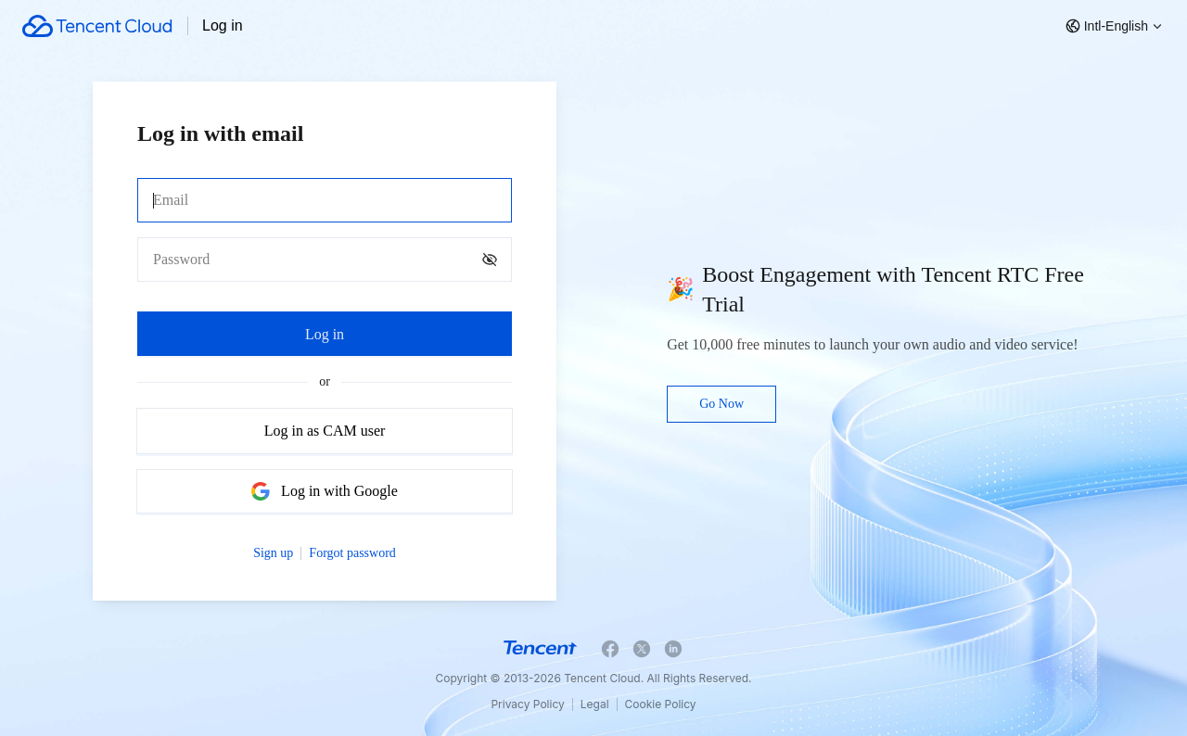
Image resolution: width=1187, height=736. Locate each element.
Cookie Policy (660, 704)
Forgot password (352, 553)
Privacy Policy (527, 704)
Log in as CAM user (325, 430)
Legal (595, 704)
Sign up (273, 553)
